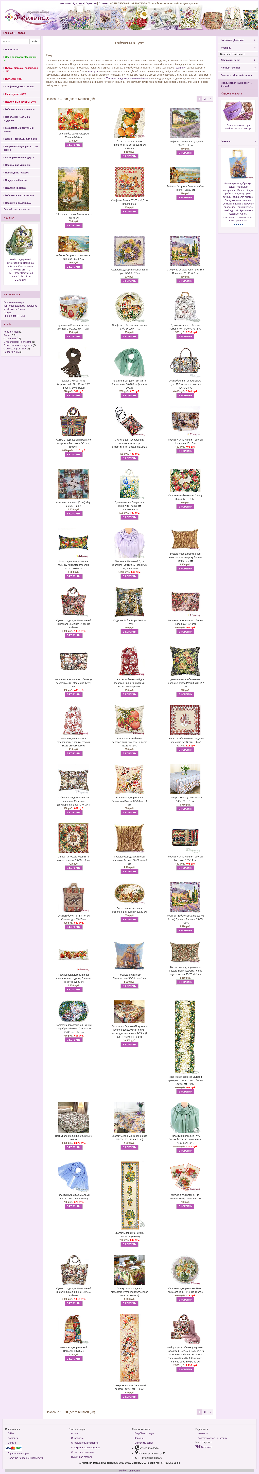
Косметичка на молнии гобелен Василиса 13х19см (185, 622)
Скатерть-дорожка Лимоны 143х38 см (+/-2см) (129, 1235)
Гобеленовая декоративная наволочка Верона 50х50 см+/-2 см (129, 860)
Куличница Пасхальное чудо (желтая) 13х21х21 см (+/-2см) (73, 327)
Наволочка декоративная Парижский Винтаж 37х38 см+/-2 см (130, 801)
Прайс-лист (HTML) (14, 316)
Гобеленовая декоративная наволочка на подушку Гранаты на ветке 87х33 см (73, 978)
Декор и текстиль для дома (20, 139)
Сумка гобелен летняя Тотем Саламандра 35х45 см (74, 917)
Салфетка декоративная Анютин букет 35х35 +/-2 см (129, 271)
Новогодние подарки (16, 172)
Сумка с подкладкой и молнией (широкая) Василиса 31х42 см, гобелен (73, 624)
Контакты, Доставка (238, 40)
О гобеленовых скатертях (17, 341)
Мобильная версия (129, 1470)
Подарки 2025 (11, 352)
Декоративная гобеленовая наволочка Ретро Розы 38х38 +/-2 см (185, 683)
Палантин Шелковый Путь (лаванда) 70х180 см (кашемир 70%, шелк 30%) (129, 565)
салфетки (181, 67)
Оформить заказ (238, 60)
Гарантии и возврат (14, 302)
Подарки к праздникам (17, 203)
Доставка (78, 3)
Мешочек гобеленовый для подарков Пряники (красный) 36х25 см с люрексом (129, 683)
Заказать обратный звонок (236, 75)
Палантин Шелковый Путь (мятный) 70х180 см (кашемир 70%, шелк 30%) (185, 1139)
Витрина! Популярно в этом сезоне (21, 148)
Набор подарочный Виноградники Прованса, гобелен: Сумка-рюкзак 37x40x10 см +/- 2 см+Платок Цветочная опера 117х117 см (20, 269)
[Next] (210, 99)
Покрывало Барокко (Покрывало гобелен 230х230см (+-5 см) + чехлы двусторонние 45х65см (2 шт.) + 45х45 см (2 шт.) (129, 1031)
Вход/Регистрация (144, 1433)
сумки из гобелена (138, 78)
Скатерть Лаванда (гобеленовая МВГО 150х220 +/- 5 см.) (129, 1138)
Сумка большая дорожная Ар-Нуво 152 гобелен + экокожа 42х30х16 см (185, 384)
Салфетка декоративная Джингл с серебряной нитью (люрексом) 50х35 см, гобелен (74, 1028)
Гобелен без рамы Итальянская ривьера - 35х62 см (73, 257)
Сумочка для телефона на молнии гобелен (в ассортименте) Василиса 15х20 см (129, 445)
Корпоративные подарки (19, 157)
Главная (8, 33)
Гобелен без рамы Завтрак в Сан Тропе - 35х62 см (185, 188)
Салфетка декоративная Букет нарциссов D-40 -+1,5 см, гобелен (185, 1290)
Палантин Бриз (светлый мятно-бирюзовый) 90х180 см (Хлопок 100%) (129, 384)
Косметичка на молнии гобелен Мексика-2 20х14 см (185, 858)
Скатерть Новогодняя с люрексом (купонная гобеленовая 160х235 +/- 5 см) (129, 1292)
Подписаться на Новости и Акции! (236, 84)
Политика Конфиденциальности (25, 1458)
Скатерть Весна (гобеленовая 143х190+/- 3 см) (185, 799)
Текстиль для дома (116, 78)
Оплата (12, 1442)
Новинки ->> (11, 49)
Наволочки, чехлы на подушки (17, 119)
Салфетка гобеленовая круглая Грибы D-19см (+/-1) (129, 327)
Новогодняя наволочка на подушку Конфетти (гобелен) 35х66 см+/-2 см (74, 565)
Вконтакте (203, 1447)
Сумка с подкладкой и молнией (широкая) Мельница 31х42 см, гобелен (73, 1292)
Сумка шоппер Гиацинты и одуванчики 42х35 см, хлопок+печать (129, 506)
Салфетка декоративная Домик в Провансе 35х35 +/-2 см (185, 271)
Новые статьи (11, 331)
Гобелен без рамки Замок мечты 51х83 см (74, 216)
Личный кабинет (238, 67)
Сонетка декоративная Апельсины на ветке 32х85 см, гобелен (129, 145)
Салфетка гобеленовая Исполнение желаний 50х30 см (129, 910)
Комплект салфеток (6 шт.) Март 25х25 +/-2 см (74, 504)
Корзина (238, 47)
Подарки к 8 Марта (15, 180)
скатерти (93, 71)
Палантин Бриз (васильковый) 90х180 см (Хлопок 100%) (73, 1197)
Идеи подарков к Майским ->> (20, 59)
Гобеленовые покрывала (19, 109)
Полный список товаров (17, 209)
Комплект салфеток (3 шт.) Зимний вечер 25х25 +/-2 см (185, 1197)
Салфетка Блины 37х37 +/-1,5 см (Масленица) (129, 202)
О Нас (11, 1433)
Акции (7, 335)
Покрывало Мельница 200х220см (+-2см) (73, 1138)
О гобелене (10, 338)
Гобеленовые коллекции (19, 195)
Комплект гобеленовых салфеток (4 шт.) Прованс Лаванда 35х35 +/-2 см (185, 919)
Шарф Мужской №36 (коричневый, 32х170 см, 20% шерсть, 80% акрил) (73, 384)
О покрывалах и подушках (18, 345)
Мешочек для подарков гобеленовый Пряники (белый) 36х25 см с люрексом (73, 742)
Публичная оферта (81, 1457)
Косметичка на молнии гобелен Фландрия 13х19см (185, 441)
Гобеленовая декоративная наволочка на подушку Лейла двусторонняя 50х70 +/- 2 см (185, 971)
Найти (35, 41)
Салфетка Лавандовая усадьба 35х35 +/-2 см (185, 143)
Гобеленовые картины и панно (18, 130)
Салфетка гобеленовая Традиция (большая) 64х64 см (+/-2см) (185, 740)
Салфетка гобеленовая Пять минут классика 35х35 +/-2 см (73, 858)
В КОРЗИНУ (73, 145)
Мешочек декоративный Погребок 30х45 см (73, 1349)
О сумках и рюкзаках (15, 348)
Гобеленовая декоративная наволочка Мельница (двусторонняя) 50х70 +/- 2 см (73, 801)
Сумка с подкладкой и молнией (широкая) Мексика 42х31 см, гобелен (73, 443)
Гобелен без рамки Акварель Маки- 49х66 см (74, 135)
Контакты (66, 3)
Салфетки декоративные (19, 86)
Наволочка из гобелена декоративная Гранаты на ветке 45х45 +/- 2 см (129, 742)
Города (21, 33)
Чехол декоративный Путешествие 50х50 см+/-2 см (129, 976)
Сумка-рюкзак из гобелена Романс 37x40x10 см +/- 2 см (185, 327)
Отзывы (104, 3)
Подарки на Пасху (15, 187)
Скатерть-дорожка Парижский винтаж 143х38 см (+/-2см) (129, 1387)
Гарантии (91, 3)
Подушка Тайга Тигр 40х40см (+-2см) (129, 622)
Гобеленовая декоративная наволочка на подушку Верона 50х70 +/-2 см (185, 557)
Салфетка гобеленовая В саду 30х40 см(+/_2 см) (185, 497)
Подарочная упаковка (17, 165)
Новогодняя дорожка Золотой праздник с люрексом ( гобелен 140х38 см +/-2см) (185, 1080)
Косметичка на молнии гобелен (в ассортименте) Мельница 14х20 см (73, 683)
